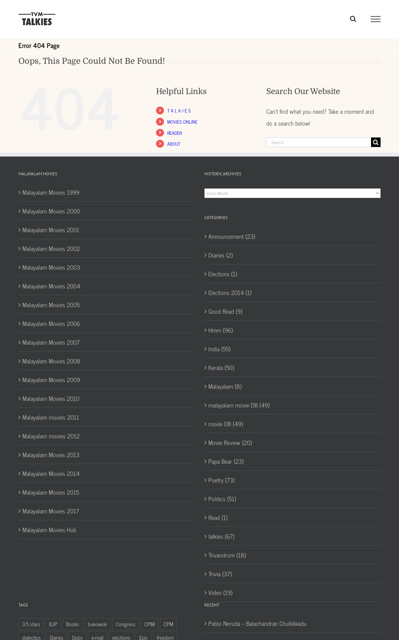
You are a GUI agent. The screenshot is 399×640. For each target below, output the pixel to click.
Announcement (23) (231, 236)
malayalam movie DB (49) (239, 405)
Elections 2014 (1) (230, 292)
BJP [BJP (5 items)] (53, 624)
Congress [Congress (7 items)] (125, 624)
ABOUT (173, 143)
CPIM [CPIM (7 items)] (149, 624)
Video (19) (220, 592)
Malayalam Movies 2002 (51, 248)
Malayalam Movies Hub (49, 529)
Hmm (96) (220, 330)
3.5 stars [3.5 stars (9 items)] (31, 624)
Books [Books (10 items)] (72, 624)
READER (174, 132)
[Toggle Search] (353, 18)
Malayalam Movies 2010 (50, 398)
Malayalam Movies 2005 (51, 304)
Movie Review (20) (230, 442)
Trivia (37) (220, 573)
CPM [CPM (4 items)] (168, 624)
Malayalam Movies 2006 (51, 323)
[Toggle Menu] (375, 19)
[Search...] (318, 142)
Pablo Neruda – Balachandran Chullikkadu (257, 623)
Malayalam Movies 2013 (50, 454)
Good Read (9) (225, 311)
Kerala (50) (221, 367)
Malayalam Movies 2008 (51, 361)
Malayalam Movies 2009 (51, 379)
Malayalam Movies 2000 (51, 211)
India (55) (219, 349)
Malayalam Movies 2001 (50, 229)
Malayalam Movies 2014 (51, 473)
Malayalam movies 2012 (51, 436)
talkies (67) (221, 536)
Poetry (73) (221, 480)
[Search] (376, 142)
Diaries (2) (220, 255)
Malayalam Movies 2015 (50, 492)
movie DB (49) (225, 424)
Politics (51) (222, 499)
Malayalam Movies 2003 (51, 267)
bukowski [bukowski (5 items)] (97, 624)
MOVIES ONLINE (182, 121)
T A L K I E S (179, 110)
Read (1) (217, 517)
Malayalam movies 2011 (50, 417)
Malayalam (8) (225, 386)
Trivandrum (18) (227, 555)
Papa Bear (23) (226, 461)
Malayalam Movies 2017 (50, 511)
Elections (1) (222, 274)
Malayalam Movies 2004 (51, 286)
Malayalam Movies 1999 (50, 192)
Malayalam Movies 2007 (51, 342)
